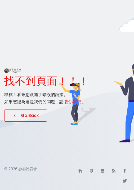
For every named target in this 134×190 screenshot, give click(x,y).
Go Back (25, 115)
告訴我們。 (75, 102)
